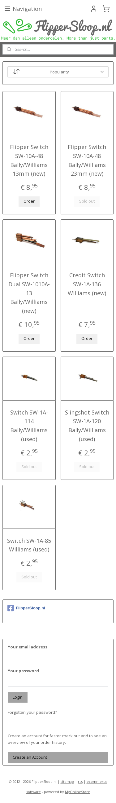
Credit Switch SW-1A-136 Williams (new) (87, 284)
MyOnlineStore (77, 791)
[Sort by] (58, 72)
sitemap (67, 781)
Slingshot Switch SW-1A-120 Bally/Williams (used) (87, 426)
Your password (23, 671)
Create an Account (30, 757)
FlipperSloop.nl (26, 608)
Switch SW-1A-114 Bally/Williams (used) (29, 426)
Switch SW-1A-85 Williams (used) (29, 545)
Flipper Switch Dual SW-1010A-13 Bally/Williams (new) (29, 292)
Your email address (27, 647)
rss (80, 781)
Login (18, 697)
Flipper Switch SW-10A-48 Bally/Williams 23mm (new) (87, 160)
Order (29, 201)
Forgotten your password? (32, 712)
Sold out (87, 201)
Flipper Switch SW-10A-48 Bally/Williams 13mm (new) (29, 160)
